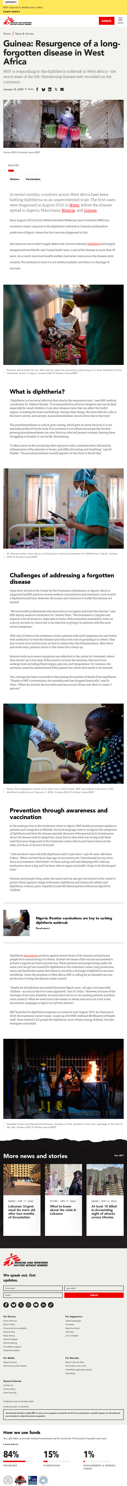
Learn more (11, 11)
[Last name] (94, 1288)
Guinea (14, 179)
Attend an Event (72, 1328)
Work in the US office (74, 1362)
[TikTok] (51, 1305)
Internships (70, 1373)
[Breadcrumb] (63, 33)
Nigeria (68, 210)
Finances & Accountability (14, 1328)
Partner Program (10, 1339)
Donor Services (10, 1320)
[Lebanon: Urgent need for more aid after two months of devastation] (22, 1200)
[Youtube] (36, 1305)
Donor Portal (9, 1324)
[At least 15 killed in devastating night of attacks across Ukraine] (105, 1200)
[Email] (33, 1295)
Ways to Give (9, 1332)
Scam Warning (9, 1392)
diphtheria (94, 243)
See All (118, 1155)
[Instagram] (28, 1305)
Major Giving (9, 1335)
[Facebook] (6, 1305)
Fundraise (69, 1324)
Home (7, 33)
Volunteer (69, 1332)
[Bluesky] (13, 1305)
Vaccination (33, 179)
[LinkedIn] (43, 1305)
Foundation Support (12, 1346)
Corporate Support (11, 1350)
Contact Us (8, 1385)
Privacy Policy (9, 1389)
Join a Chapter (71, 1335)
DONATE (107, 21)
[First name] (33, 1288)
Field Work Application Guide (78, 1369)
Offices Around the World (14, 1366)
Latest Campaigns (73, 1320)
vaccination (31, 955)
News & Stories (24, 33)
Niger (74, 205)
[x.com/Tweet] (21, 1305)
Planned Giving (10, 1343)
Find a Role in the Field (75, 1366)
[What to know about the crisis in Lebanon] (63, 1200)
